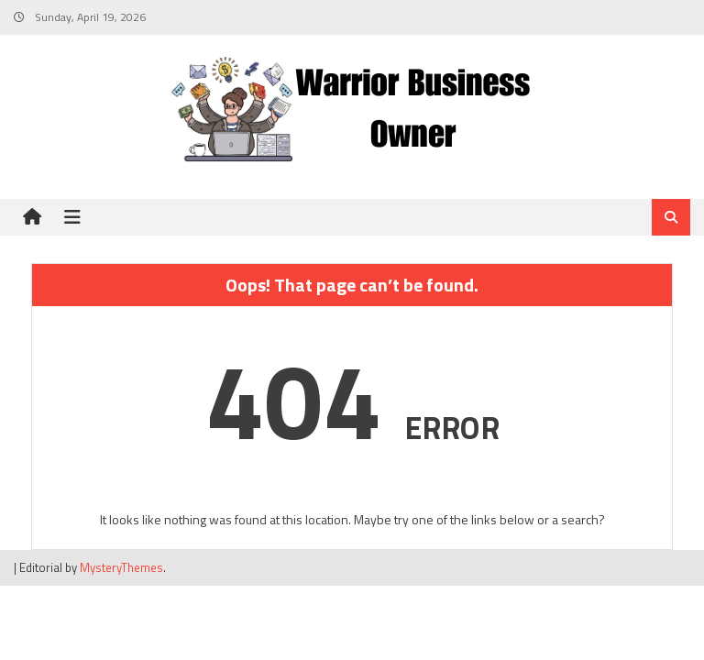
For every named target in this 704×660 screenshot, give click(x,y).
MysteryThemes (121, 567)
